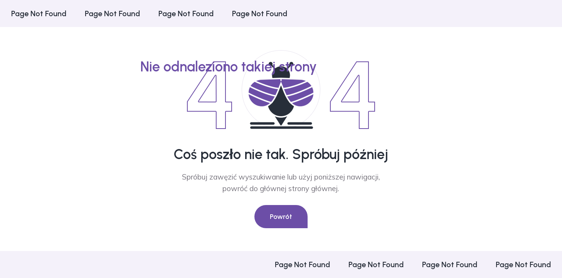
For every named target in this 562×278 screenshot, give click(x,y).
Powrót (281, 216)
